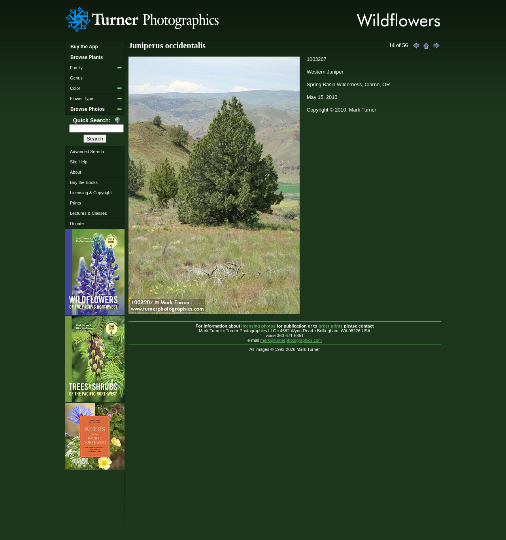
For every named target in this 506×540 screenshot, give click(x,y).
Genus (76, 78)
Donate (77, 223)
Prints (75, 203)
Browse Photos (87, 109)
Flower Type (81, 98)
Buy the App (84, 46)
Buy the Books (84, 182)
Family (76, 67)
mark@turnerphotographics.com (291, 340)
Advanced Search (87, 151)
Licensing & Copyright (91, 192)
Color (75, 88)
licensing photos (259, 326)
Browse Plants (86, 57)
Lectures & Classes (88, 213)
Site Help (78, 161)
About (75, 172)
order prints (331, 326)
